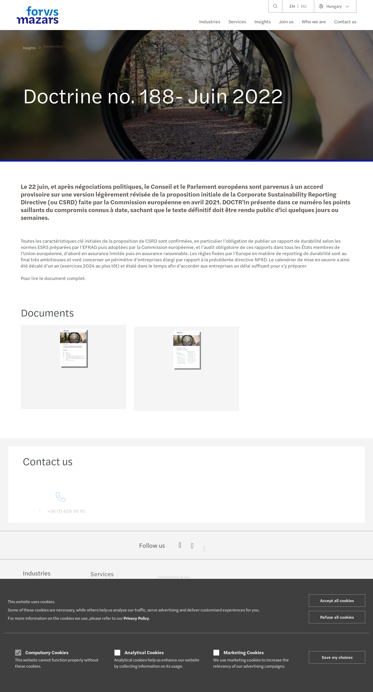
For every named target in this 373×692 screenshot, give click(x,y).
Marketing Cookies (244, 652)
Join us (286, 21)
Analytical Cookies (144, 652)
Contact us (345, 21)
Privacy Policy (136, 618)
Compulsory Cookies (46, 652)
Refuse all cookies (337, 617)
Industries (209, 21)
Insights (262, 21)
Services (237, 21)
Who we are (314, 21)
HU (304, 6)
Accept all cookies (337, 600)
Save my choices (337, 657)
